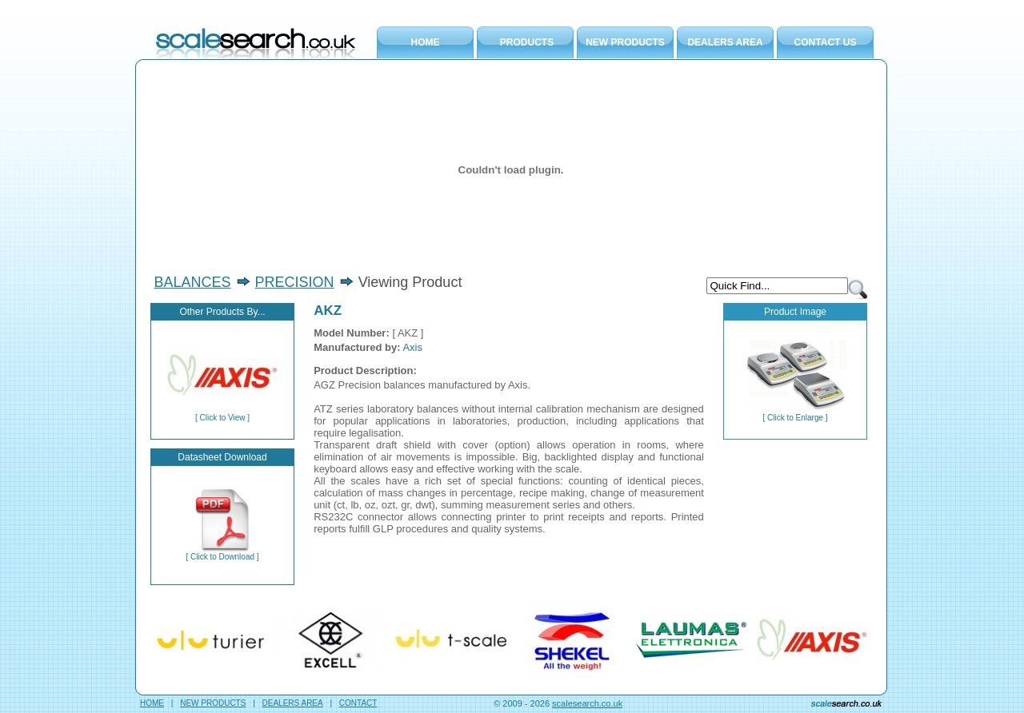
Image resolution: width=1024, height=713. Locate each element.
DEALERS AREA (724, 42)
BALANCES (192, 282)
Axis (412, 347)
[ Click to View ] (222, 414)
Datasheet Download (222, 457)
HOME (425, 42)
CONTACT (358, 703)
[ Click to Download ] (222, 553)
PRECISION (294, 282)
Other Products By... (222, 311)
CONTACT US (825, 42)
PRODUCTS (527, 42)
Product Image (795, 311)
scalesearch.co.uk (587, 703)
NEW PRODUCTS (625, 42)
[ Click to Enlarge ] (795, 414)
